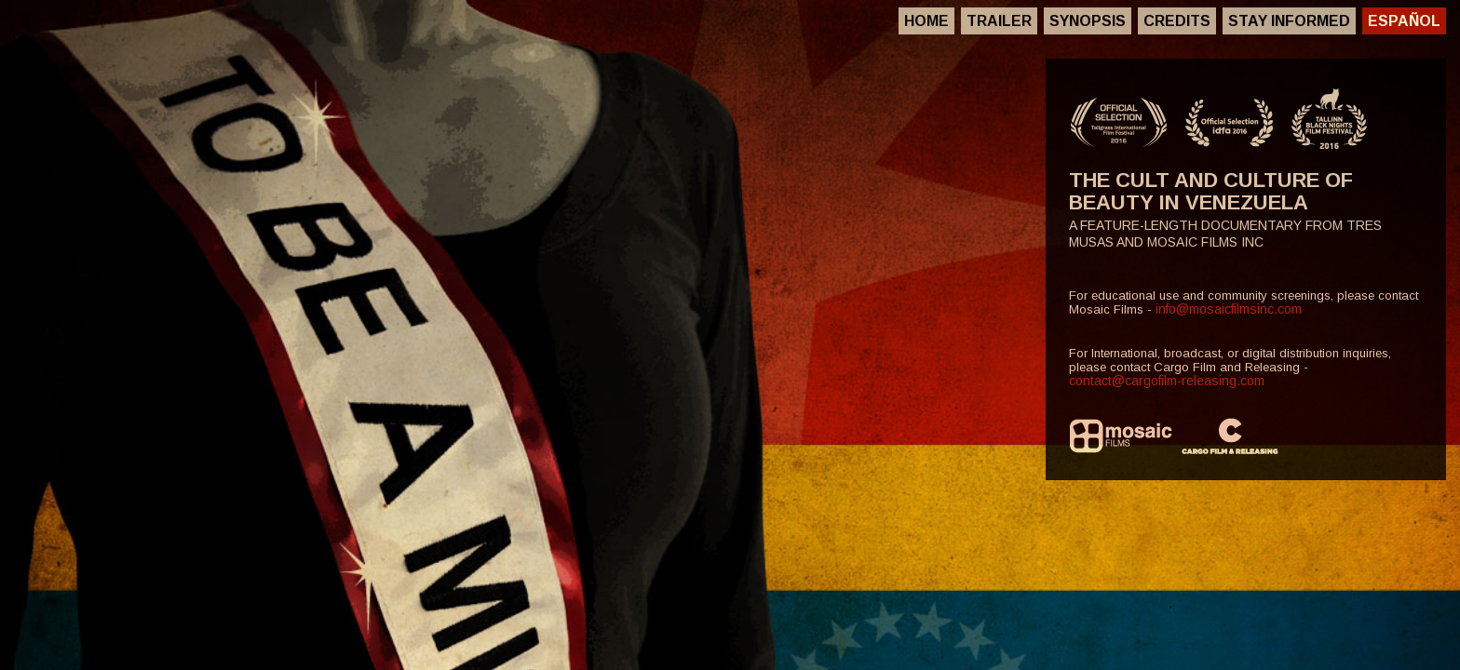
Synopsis (1087, 21)
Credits (1176, 21)
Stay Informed (1289, 21)
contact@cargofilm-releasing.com (1166, 380)
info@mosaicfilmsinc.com (1229, 309)
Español (1404, 21)
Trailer (999, 21)
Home (926, 21)
